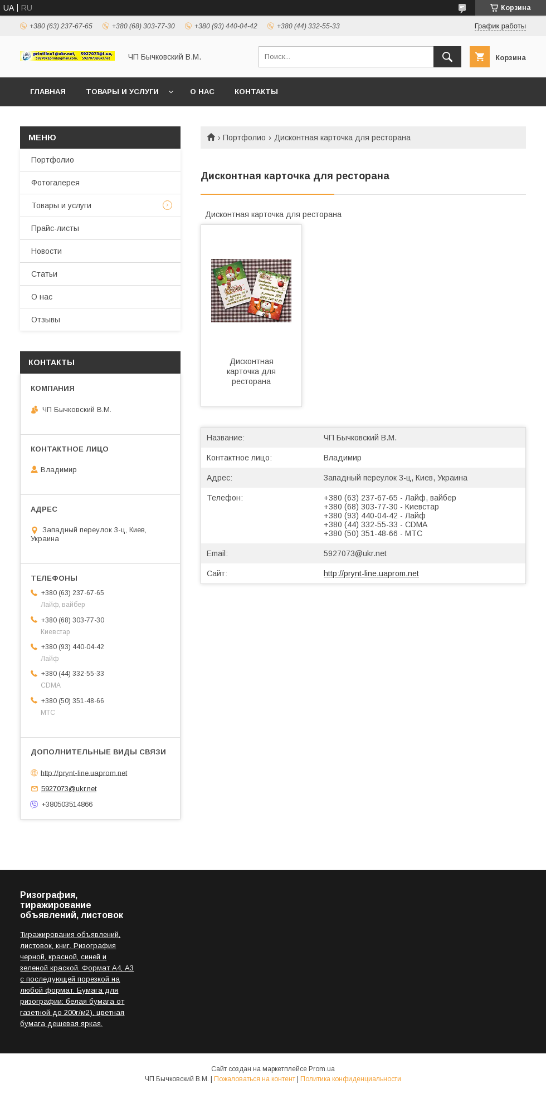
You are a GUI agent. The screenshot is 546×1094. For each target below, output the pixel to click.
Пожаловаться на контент (254, 1079)
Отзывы (45, 319)
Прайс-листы (55, 228)
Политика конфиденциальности (350, 1079)
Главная (48, 91)
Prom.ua (322, 1069)
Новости (46, 251)
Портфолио (244, 137)
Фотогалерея (55, 182)
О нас (202, 91)
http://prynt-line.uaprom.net (371, 573)
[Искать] (447, 56)
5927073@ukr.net (355, 553)
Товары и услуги (122, 91)
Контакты (256, 91)
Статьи (44, 273)
